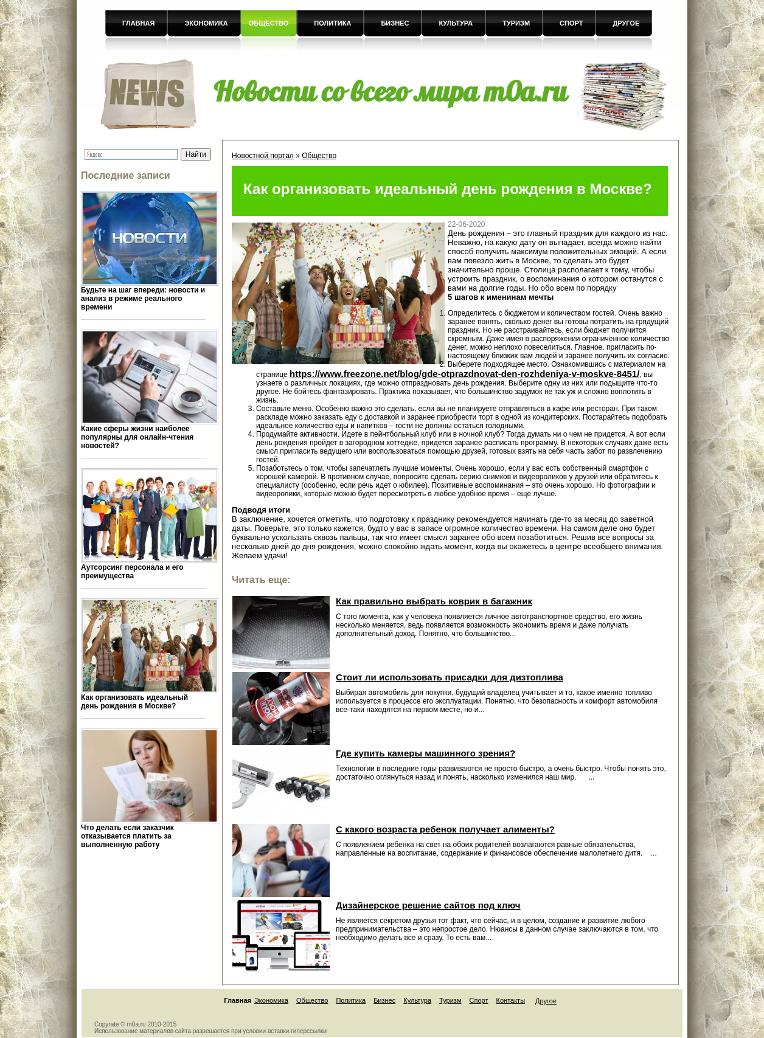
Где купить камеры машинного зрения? (425, 753)
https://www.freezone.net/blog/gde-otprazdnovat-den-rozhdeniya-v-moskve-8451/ (464, 373)
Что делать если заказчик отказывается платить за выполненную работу (127, 836)
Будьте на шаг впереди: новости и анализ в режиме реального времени (143, 298)
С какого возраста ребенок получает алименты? (445, 829)
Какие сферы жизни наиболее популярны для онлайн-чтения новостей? (137, 437)
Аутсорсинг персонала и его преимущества (132, 571)
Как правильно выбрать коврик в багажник (434, 601)
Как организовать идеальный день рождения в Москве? (134, 701)
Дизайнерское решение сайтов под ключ (428, 905)
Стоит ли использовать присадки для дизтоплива (449, 677)
